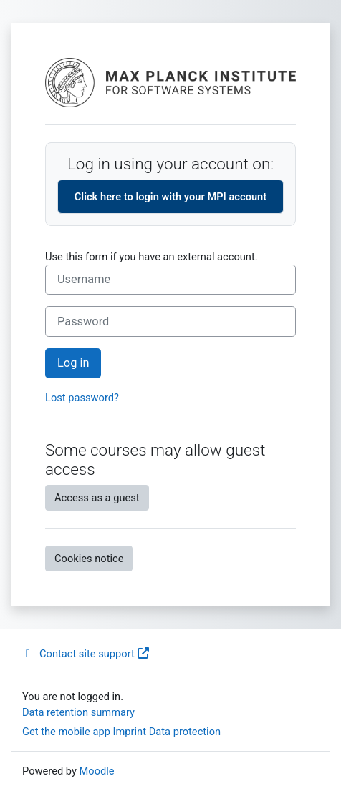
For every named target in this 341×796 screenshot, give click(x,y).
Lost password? (82, 397)
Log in (73, 363)
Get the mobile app (66, 731)
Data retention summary (78, 712)
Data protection (185, 731)
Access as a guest (97, 497)
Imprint (130, 731)
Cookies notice (88, 558)
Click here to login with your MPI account (170, 196)
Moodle (97, 771)
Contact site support (85, 653)
